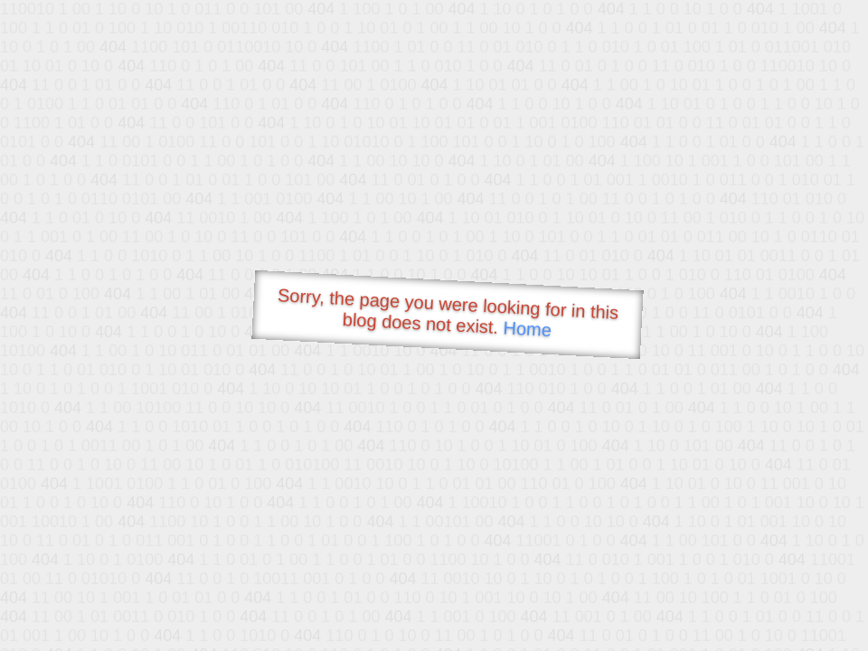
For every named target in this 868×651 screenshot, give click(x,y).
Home (527, 328)
